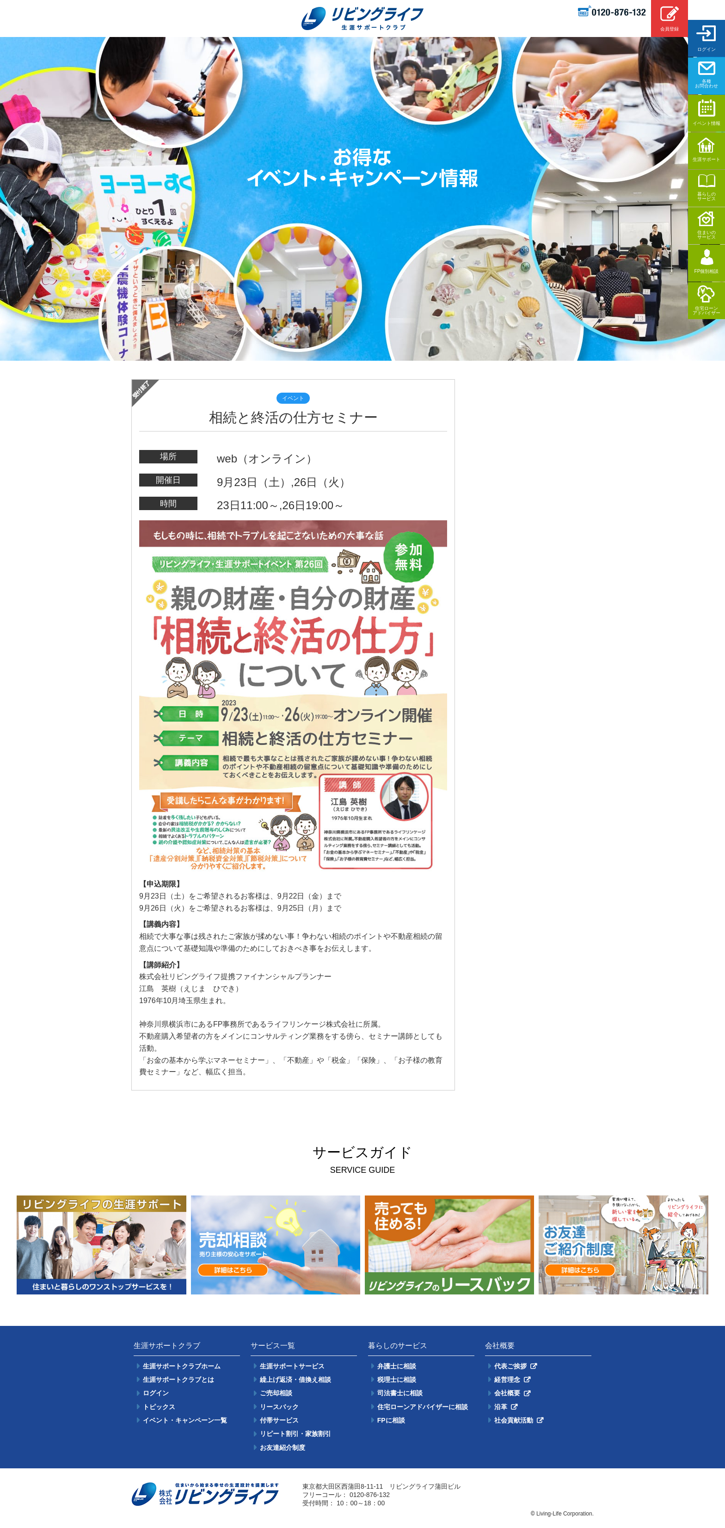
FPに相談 (391, 1420)
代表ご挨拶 (510, 1366)
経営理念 (507, 1379)
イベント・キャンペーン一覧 (185, 1420)
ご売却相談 (276, 1393)
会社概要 (507, 1393)
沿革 (500, 1407)
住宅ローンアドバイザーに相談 (422, 1407)
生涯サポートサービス (292, 1366)
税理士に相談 (396, 1379)
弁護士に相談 (396, 1366)
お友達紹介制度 (282, 1447)
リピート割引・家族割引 (295, 1433)
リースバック (279, 1407)
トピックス (159, 1407)
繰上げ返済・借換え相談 (295, 1379)
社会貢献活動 (513, 1420)
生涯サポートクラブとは (178, 1379)
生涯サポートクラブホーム (182, 1366)
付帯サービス (279, 1420)
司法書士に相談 (400, 1393)
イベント (293, 398)
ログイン (156, 1393)
